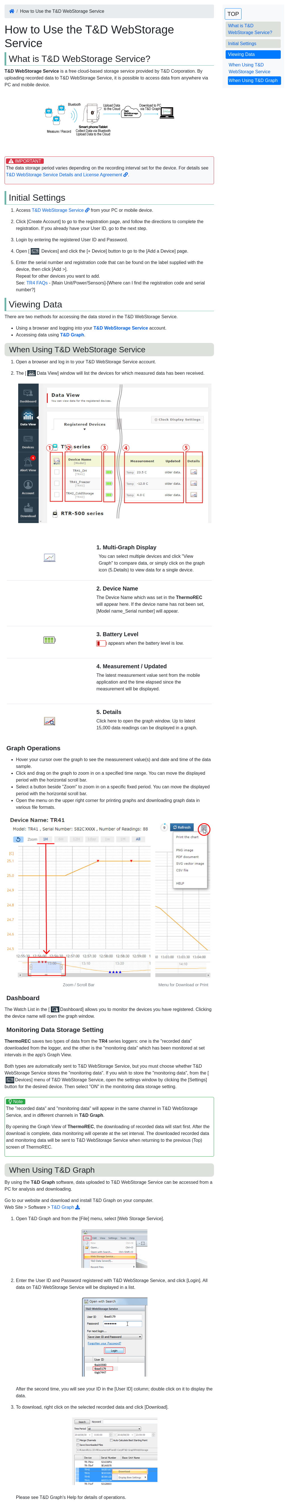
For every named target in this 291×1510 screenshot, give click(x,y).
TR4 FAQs (37, 282)
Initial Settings (242, 43)
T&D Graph (65, 1207)
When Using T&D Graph (253, 80)
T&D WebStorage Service (61, 210)
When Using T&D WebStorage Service (249, 68)
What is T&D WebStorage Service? (250, 29)
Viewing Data (241, 54)
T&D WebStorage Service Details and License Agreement (67, 174)
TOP (233, 14)
